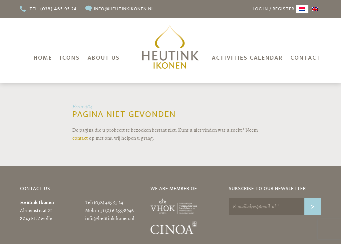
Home (43, 58)
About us (104, 58)
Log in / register (273, 9)
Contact (305, 58)
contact (80, 138)
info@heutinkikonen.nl (124, 9)
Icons (70, 58)
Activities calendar (247, 58)
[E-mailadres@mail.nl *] (275, 206)
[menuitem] (302, 9)
